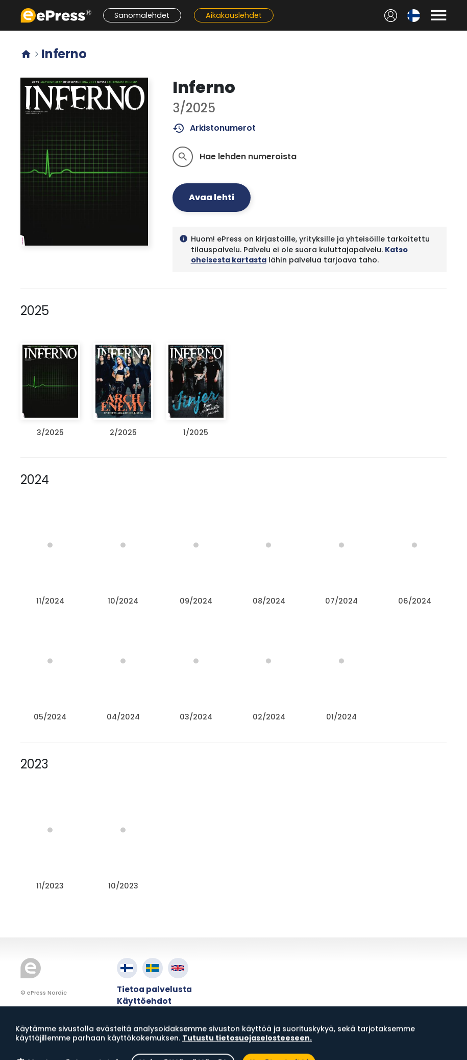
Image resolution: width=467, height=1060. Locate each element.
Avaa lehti (211, 197)
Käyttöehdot (144, 1001)
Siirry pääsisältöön (5, 5)
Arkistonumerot (214, 128)
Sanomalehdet (141, 15)
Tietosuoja (140, 1012)
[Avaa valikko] (438, 15)
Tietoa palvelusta (154, 989)
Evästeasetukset (152, 1024)
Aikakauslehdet (234, 15)
